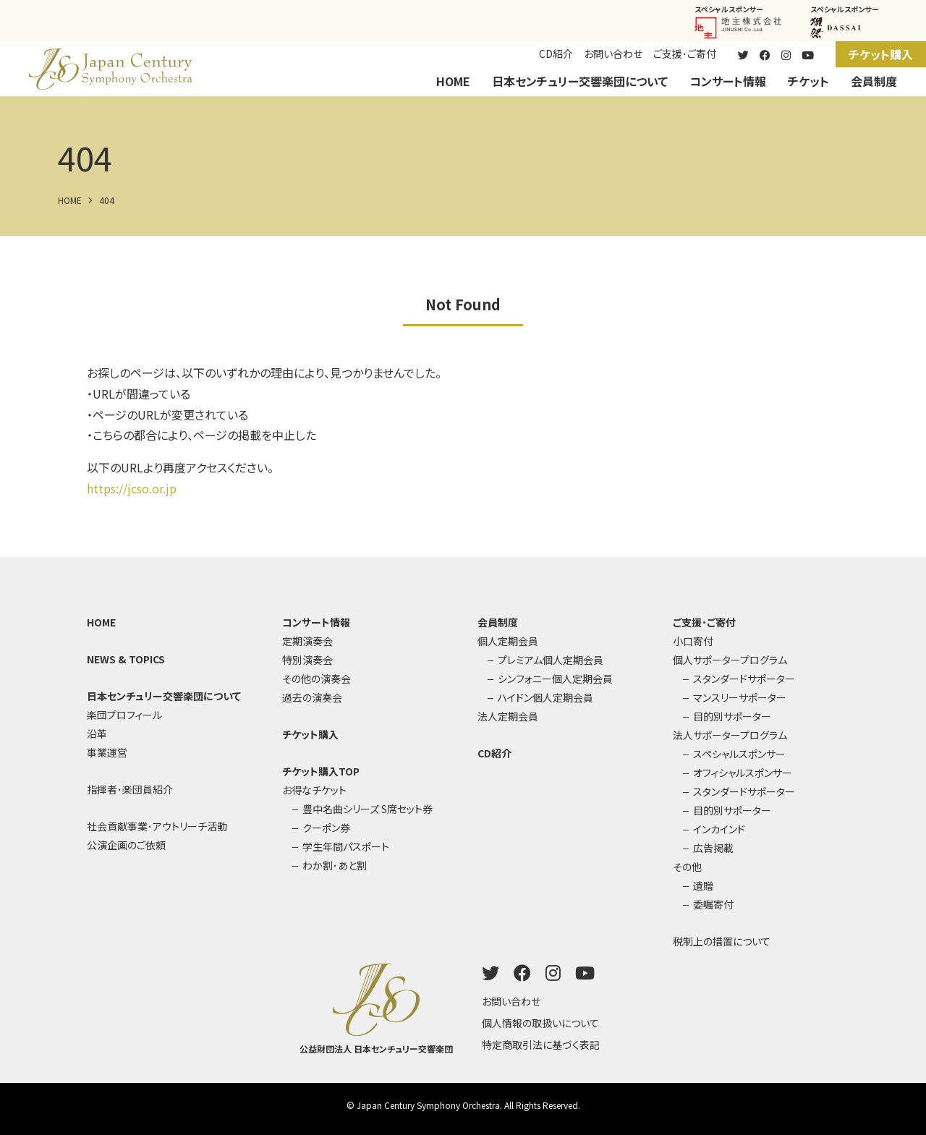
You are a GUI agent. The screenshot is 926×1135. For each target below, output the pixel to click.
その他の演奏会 (316, 678)
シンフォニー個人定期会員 (555, 678)
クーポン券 (326, 827)
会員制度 (874, 81)
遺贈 (703, 885)
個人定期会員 (507, 641)
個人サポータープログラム (730, 659)
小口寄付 (693, 641)
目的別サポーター (732, 716)
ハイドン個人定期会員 (545, 697)
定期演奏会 (307, 641)
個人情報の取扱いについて (540, 1023)
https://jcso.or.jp (132, 488)
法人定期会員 (507, 716)
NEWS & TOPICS (126, 659)
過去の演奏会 (312, 697)
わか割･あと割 (334, 865)
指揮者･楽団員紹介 (130, 789)
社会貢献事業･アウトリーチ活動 (157, 826)
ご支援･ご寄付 (684, 53)
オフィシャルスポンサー (742, 772)
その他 (687, 866)
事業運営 (107, 752)
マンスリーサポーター (739, 697)
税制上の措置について (721, 941)
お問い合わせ (613, 53)
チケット (808, 81)
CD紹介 (556, 53)
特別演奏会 (307, 659)
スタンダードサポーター (744, 678)
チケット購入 (881, 54)
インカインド (719, 829)
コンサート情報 (727, 81)
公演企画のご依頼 (126, 845)
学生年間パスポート (345, 846)
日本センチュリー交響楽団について (580, 81)
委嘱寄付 (713, 904)
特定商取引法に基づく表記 (541, 1044)
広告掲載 (713, 848)
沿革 (97, 733)
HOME (453, 81)
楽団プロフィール (124, 714)
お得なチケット (314, 790)
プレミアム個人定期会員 (550, 659)
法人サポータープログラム (730, 735)
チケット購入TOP (321, 771)
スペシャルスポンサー (739, 754)
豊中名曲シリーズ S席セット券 (367, 809)
